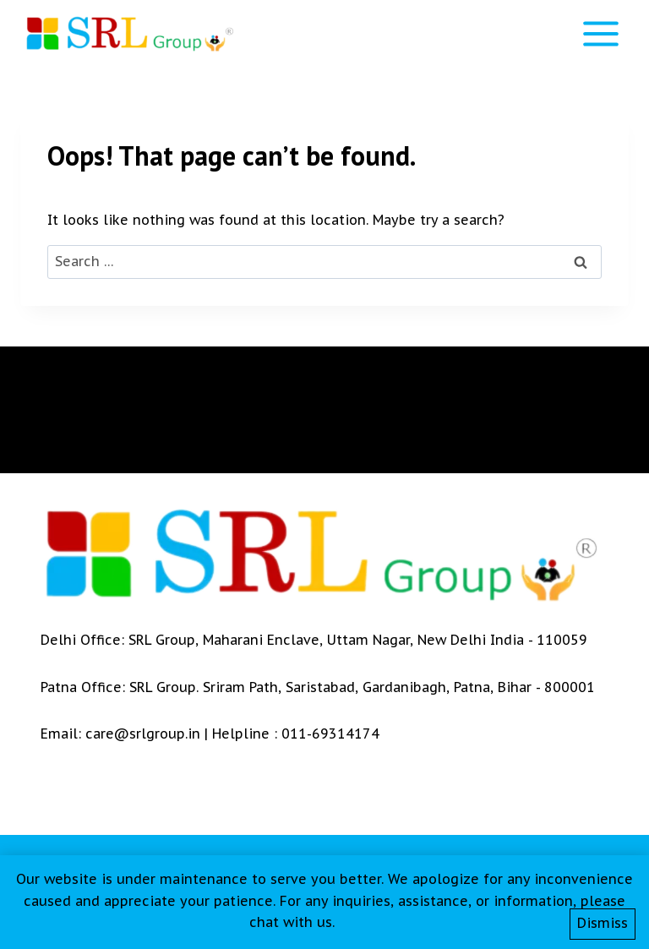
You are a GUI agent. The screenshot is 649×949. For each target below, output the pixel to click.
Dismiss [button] (602, 922)
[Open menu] (600, 33)
